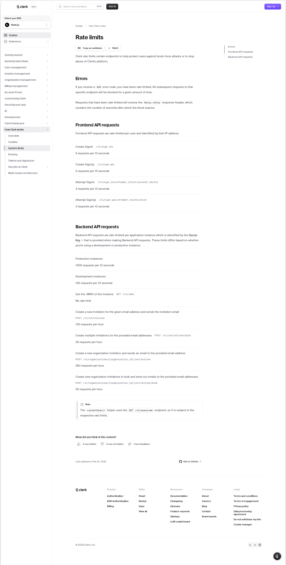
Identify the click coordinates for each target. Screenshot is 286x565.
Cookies (13, 142)
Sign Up (273, 6)
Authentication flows (27, 61)
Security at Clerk (28, 166)
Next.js (142, 501)
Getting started (27, 55)
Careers (206, 501)
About (205, 496)
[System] (260, 545)
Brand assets (209, 516)
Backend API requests (240, 57)
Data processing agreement (243, 513)
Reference (26, 41)
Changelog (176, 501)
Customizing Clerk (27, 98)
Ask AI (112, 6)
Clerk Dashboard (27, 123)
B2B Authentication (118, 501)
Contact (206, 511)
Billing (110, 506)
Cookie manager (243, 524)
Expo (141, 506)
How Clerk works (27, 129)
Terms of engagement (246, 501)
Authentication (115, 496)
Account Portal (27, 92)
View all (143, 511)
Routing (12, 154)
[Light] (255, 545)
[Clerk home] (81, 489)
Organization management (27, 79)
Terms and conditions (246, 496)
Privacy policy (241, 506)
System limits (16, 148)
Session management (27, 73)
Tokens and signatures (21, 160)
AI (27, 110)
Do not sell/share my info (247, 519)
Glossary (175, 506)
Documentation (179, 496)
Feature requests (180, 511)
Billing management (27, 86)
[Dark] (250, 545)
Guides (10, 35)
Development (27, 117)
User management (27, 67)
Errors (231, 46)
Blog (204, 506)
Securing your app (27, 104)
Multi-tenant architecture (23, 173)
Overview (13, 135)
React (142, 496)
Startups (175, 516)
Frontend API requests (240, 51)
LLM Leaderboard (180, 521)
